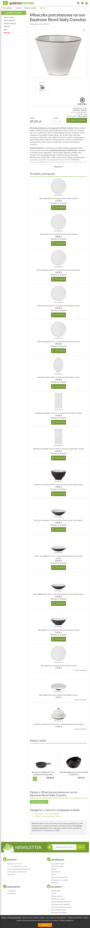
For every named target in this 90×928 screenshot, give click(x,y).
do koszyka (60, 208)
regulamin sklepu (58, 864)
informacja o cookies (59, 880)
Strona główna (7, 8)
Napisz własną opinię (39, 802)
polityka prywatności (59, 877)
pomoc (53, 874)
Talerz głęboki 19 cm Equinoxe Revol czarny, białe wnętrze (58, 630)
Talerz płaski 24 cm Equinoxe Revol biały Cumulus (58, 666)
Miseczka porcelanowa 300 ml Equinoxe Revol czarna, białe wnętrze (58, 485)
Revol (47, 814)
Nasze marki (39, 814)
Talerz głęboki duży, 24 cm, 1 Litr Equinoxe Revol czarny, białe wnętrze (58, 594)
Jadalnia (18, 8)
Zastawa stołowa (30, 8)
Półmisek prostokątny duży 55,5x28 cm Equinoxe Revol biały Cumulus (58, 449)
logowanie (11, 891)
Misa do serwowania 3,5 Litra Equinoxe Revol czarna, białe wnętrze (58, 520)
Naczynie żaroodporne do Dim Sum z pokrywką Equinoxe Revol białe (58, 724)
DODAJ (81, 847)
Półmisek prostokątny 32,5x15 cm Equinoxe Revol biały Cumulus (58, 413)
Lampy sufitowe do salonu (61, 907)
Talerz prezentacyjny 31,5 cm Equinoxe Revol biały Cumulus (58, 341)
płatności (55, 883)
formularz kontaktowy (16, 872)
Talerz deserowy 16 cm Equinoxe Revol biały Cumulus (58, 198)
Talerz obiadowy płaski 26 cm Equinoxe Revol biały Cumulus (58, 270)
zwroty (54, 869)
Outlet (53, 893)
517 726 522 (18, 864)
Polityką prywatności (75, 918)
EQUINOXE (55, 814)
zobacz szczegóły (82, 116)
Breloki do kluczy (58, 899)
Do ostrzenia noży (58, 910)
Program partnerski (59, 912)
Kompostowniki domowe (61, 902)
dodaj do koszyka (78, 120)
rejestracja (11, 893)
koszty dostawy (57, 866)
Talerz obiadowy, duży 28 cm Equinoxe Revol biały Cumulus (58, 306)
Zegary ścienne (57, 896)
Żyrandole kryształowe (60, 904)
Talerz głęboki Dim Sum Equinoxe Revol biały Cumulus (58, 695)
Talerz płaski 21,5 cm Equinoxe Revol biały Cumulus (58, 234)
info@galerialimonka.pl (21, 869)
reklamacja (55, 872)
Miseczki (43, 8)
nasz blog (11, 874)
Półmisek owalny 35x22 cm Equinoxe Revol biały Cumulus (59, 377)
